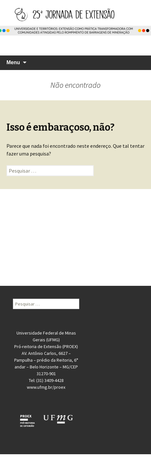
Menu (13, 62)
